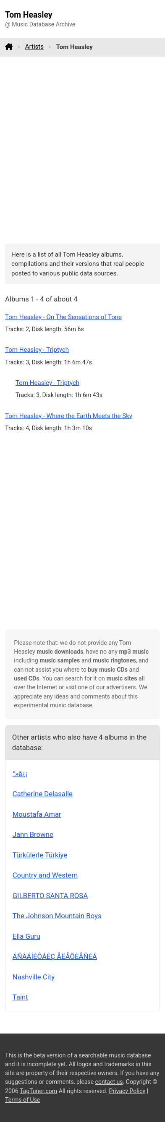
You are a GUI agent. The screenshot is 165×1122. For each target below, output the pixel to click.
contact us (109, 1081)
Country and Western (45, 875)
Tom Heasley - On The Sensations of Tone (63, 317)
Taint (20, 997)
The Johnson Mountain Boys (57, 916)
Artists (34, 46)
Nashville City (34, 977)
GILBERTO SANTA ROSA (50, 895)
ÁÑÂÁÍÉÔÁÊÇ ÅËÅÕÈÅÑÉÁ (55, 956)
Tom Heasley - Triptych (37, 349)
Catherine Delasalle (43, 794)
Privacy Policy (127, 1091)
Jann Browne (33, 834)
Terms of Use (22, 1099)
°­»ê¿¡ (20, 773)
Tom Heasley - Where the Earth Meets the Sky (68, 416)
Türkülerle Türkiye (40, 855)
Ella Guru (26, 936)
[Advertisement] (82, 150)
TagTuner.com (38, 1091)
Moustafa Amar (37, 814)
